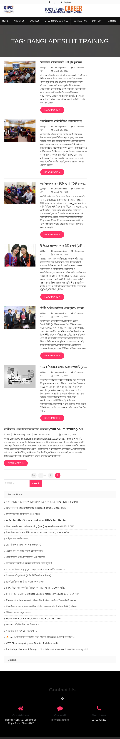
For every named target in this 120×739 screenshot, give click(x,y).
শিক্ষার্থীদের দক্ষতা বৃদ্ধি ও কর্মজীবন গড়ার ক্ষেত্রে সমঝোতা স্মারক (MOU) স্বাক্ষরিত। (42, 606)
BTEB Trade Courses (56, 21)
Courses (34, 21)
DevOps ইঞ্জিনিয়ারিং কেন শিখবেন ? (22, 624)
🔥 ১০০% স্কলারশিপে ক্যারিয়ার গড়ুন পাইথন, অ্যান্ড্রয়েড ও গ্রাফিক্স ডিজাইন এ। (40, 637)
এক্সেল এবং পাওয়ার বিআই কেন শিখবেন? (24, 551)
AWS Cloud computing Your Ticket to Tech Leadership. (33, 643)
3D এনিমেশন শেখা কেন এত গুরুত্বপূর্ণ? (23, 544)
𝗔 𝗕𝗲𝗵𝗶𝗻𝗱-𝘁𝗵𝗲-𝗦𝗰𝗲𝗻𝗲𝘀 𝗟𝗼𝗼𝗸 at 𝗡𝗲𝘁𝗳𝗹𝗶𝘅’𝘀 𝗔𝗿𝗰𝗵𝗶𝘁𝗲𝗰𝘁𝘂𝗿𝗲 (37, 520)
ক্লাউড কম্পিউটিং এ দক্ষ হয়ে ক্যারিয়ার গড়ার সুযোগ (29, 563)
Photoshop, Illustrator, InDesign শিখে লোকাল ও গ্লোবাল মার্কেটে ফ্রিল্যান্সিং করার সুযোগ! (47, 649)
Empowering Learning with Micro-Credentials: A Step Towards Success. (41, 600)
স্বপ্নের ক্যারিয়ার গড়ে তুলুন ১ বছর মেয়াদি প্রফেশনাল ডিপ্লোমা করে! (35, 569)
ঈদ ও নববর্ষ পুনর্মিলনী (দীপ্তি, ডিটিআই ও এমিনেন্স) (28, 575)
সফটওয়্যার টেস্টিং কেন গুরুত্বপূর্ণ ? (21, 631)
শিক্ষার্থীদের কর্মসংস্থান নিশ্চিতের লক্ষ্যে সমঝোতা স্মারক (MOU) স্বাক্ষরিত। (38, 532)
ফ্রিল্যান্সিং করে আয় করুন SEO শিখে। (23, 514)
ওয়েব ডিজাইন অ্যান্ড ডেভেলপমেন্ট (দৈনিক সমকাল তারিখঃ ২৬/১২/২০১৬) (63, 367)
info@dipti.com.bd (60, 720)
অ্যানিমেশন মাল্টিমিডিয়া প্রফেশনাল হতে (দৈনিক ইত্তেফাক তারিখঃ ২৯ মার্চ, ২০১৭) (63, 121)
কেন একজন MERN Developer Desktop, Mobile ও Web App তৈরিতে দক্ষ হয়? (42, 594)
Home (5, 21)
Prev (33, 475)
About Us (19, 21)
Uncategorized (60, 67)
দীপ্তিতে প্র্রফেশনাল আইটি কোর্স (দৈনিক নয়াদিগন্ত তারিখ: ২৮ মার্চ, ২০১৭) (63, 245)
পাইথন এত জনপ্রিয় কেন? (17, 538)
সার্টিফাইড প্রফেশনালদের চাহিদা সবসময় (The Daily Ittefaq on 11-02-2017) (45, 429)
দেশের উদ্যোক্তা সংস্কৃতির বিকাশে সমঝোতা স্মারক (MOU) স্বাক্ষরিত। (36, 588)
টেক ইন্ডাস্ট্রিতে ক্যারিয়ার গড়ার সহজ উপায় (25, 581)
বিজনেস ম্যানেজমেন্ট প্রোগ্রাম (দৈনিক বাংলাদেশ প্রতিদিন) (63, 62)
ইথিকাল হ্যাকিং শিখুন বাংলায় (18, 612)
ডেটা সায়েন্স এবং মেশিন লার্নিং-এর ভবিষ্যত (25, 557)
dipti (44, 67)
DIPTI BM (96, 21)
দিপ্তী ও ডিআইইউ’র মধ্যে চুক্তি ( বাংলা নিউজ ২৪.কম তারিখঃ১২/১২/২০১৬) (63, 308)
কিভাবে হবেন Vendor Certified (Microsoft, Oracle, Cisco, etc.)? (36, 508)
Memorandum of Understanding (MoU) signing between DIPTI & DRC (40, 526)
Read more (52, 110)
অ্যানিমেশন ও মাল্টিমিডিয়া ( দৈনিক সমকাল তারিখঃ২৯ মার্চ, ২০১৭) (63, 183)
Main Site (112, 21)
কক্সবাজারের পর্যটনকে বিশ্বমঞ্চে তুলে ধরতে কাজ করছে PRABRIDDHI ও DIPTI (42, 502)
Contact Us (80, 21)
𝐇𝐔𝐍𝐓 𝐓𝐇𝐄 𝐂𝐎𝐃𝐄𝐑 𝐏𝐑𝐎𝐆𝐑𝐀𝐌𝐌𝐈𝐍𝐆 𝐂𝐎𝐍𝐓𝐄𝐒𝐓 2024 (33, 618)
